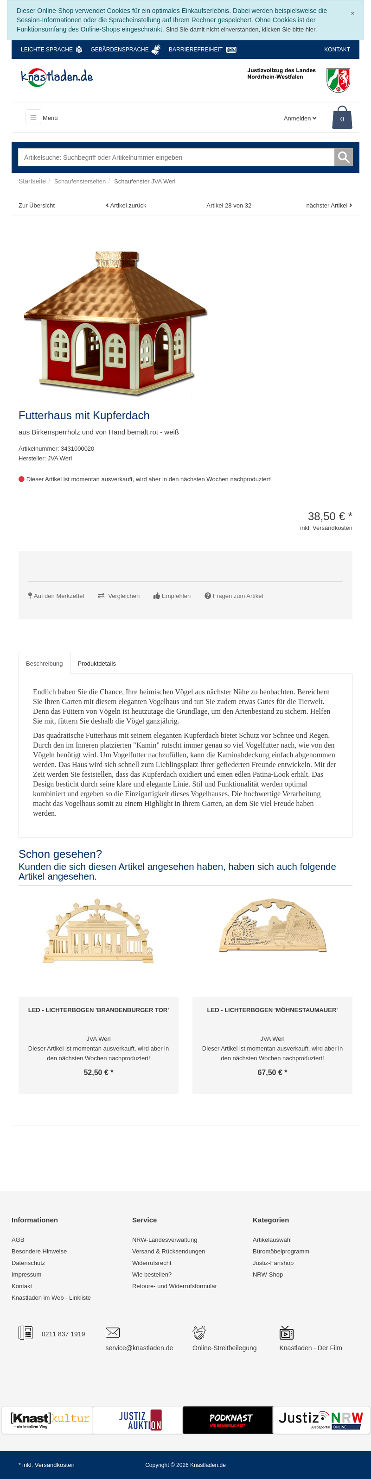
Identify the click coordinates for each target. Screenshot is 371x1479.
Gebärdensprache (119, 49)
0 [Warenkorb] (342, 119)
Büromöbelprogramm (281, 1251)
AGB (18, 1239)
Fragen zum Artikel (238, 595)
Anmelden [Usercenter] (300, 118)
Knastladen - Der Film (311, 1348)
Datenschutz (28, 1262)
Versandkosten (55, 1464)
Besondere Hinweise (39, 1251)
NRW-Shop (268, 1274)
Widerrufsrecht (152, 1262)
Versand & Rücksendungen (168, 1251)
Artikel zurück (128, 205)
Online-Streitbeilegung (224, 1348)
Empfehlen (176, 595)
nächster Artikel (328, 205)
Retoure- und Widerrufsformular (174, 1286)
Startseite (32, 181)
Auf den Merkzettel (59, 595)
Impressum (26, 1274)
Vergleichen (124, 595)
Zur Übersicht (37, 205)
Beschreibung (44, 663)
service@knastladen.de (139, 1348)
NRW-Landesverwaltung (164, 1239)
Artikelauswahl (272, 1239)
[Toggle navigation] (33, 116)
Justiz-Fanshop (273, 1262)
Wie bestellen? (152, 1274)
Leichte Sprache (47, 49)
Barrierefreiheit (196, 49)
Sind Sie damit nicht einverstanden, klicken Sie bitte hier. (241, 29)
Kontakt (337, 49)
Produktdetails (97, 663)
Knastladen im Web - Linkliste (51, 1297)
